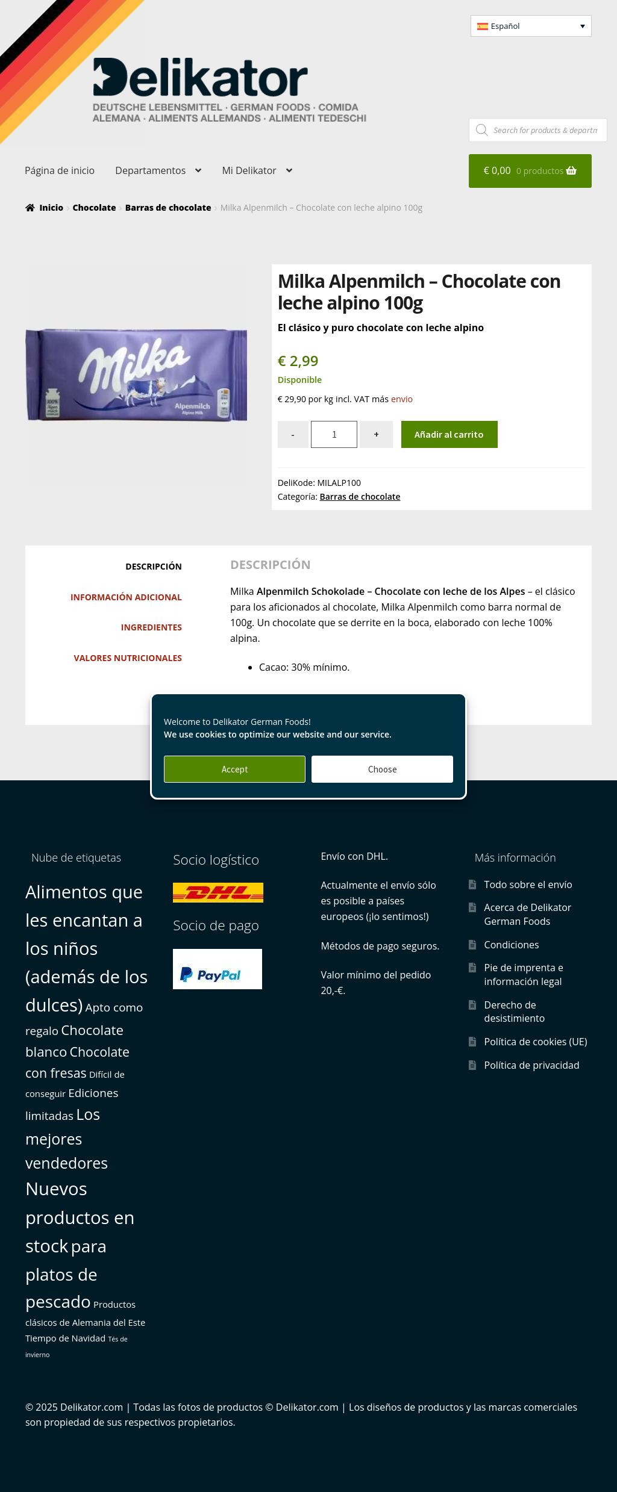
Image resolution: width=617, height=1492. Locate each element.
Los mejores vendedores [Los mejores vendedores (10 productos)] (66, 1138)
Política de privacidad (532, 1065)
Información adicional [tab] (126, 597)
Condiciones (511, 944)
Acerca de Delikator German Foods (528, 914)
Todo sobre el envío (528, 884)
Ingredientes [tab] (151, 627)
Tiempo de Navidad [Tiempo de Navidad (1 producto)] (65, 1338)
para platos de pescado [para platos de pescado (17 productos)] (66, 1273)
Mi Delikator (249, 170)
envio (402, 399)
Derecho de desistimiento (514, 1011)
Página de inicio (60, 170)
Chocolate (94, 207)
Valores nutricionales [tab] (128, 658)
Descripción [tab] (153, 566)
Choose (382, 769)
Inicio (51, 207)
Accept (235, 769)
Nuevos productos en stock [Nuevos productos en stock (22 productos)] (80, 1217)
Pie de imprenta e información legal (523, 974)
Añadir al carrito (449, 434)
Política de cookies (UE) (535, 1041)
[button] (531, 26)
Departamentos (150, 170)
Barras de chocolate (168, 207)
